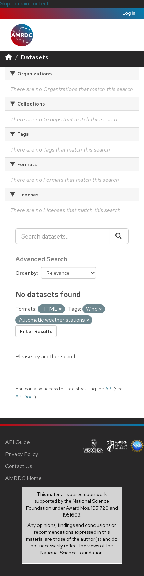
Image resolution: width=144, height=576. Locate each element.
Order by (26, 273)
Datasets (34, 57)
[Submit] (119, 236)
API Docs (24, 397)
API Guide (17, 442)
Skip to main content (24, 3)
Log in (128, 13)
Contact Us (18, 466)
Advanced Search (41, 259)
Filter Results (36, 331)
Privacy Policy (21, 454)
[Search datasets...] (62, 236)
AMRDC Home (23, 478)
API (108, 389)
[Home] (8, 57)
